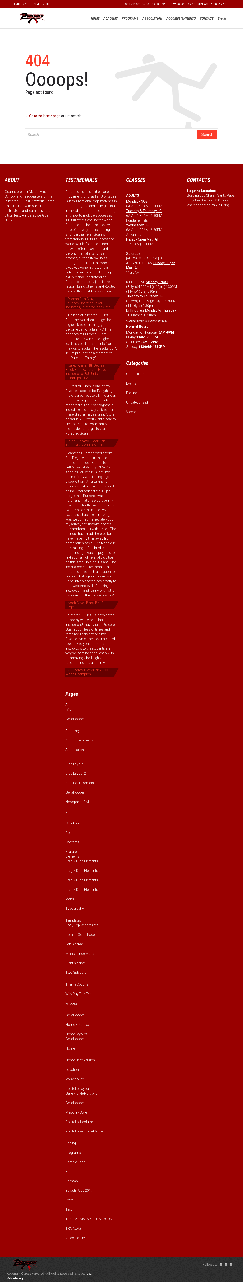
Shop (69, 1171)
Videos (131, 412)
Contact (71, 833)
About (70, 705)
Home (70, 1048)
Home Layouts (76, 1034)
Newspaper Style (77, 802)
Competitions (136, 374)
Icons (69, 899)
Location (72, 1070)
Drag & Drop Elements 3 (83, 880)
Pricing (70, 1143)
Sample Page (75, 1162)
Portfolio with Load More (84, 1131)
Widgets (71, 1003)
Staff (69, 1200)
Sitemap (71, 1181)
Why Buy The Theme (80, 994)
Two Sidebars (75, 972)
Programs (73, 1153)
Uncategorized (137, 402)
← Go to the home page (43, 116)
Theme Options (77, 984)
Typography (74, 908)
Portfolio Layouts (78, 1089)
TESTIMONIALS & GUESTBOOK (88, 1219)
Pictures (132, 393)
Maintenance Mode (79, 953)
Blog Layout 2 (75, 773)
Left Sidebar (74, 944)
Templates (73, 920)
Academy (72, 731)
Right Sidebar (75, 963)
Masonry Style (76, 1112)
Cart (68, 814)
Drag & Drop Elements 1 (83, 861)
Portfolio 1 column (79, 1122)
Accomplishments (79, 740)
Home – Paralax (77, 1025)
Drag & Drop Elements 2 (83, 871)
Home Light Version (80, 1060)
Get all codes (75, 719)
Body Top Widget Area (81, 925)
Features (72, 852)
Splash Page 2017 (79, 1190)
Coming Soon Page (80, 934)
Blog (68, 759)
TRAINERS (73, 1228)
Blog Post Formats (79, 783)
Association (74, 750)
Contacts (72, 842)
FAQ (68, 709)
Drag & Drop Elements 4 (83, 889)
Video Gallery (75, 1238)
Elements (72, 856)
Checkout (72, 823)
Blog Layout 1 (75, 764)
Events (131, 383)
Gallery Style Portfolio (81, 1093)
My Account (74, 1079)
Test (68, 1209)
